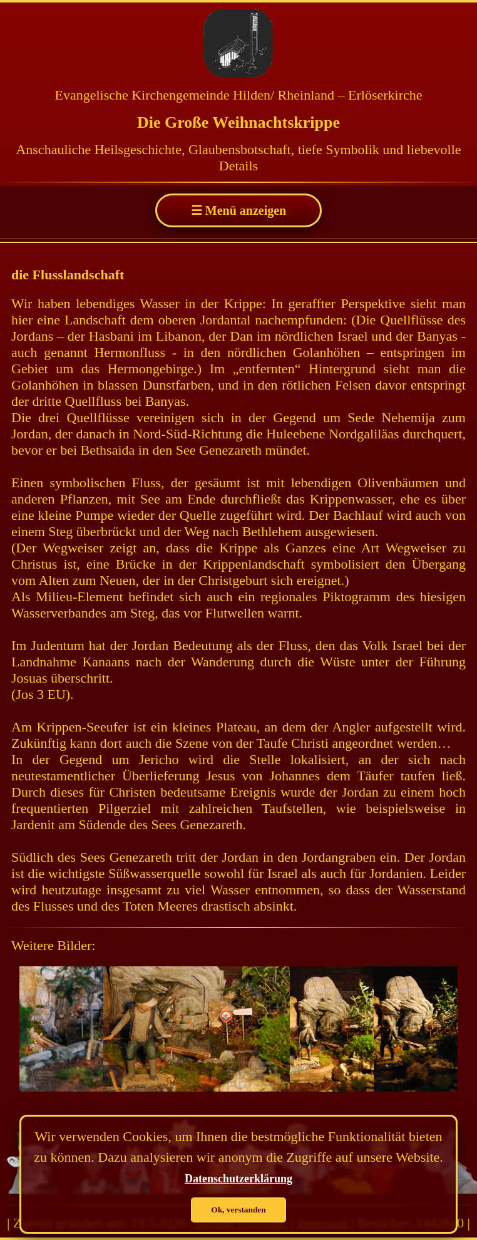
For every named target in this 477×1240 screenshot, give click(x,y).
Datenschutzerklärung (238, 1178)
